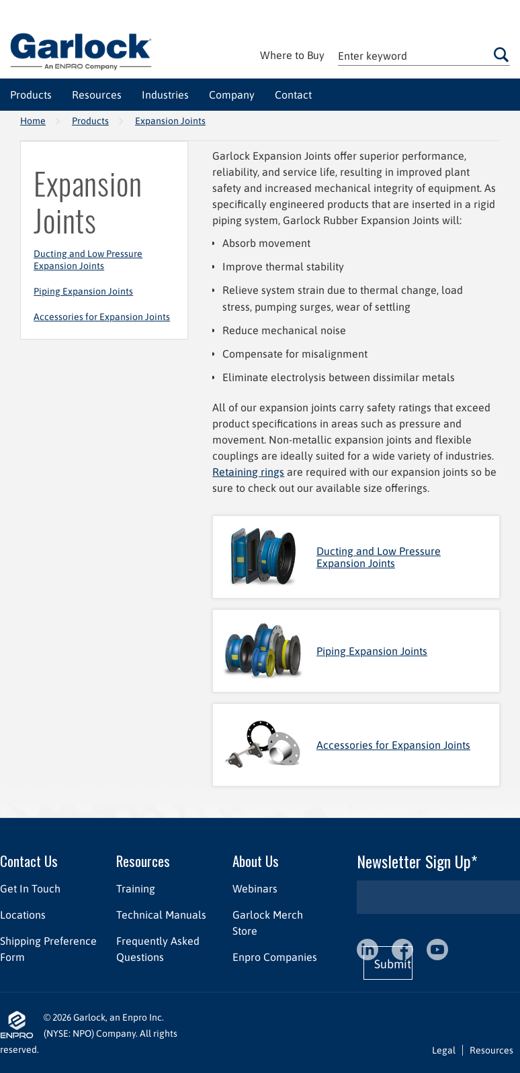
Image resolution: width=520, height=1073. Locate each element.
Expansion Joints (170, 120)
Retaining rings (248, 472)
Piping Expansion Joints (83, 291)
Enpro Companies (274, 957)
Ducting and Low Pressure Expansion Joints (88, 259)
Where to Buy (292, 55)
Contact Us (29, 860)
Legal (444, 1050)
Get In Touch (30, 888)
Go (501, 54)
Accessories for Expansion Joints (102, 316)
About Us (255, 860)
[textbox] (424, 55)
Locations (23, 915)
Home (33, 120)
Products (90, 120)
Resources (143, 860)
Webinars (254, 888)
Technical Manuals (161, 915)
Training (135, 888)
